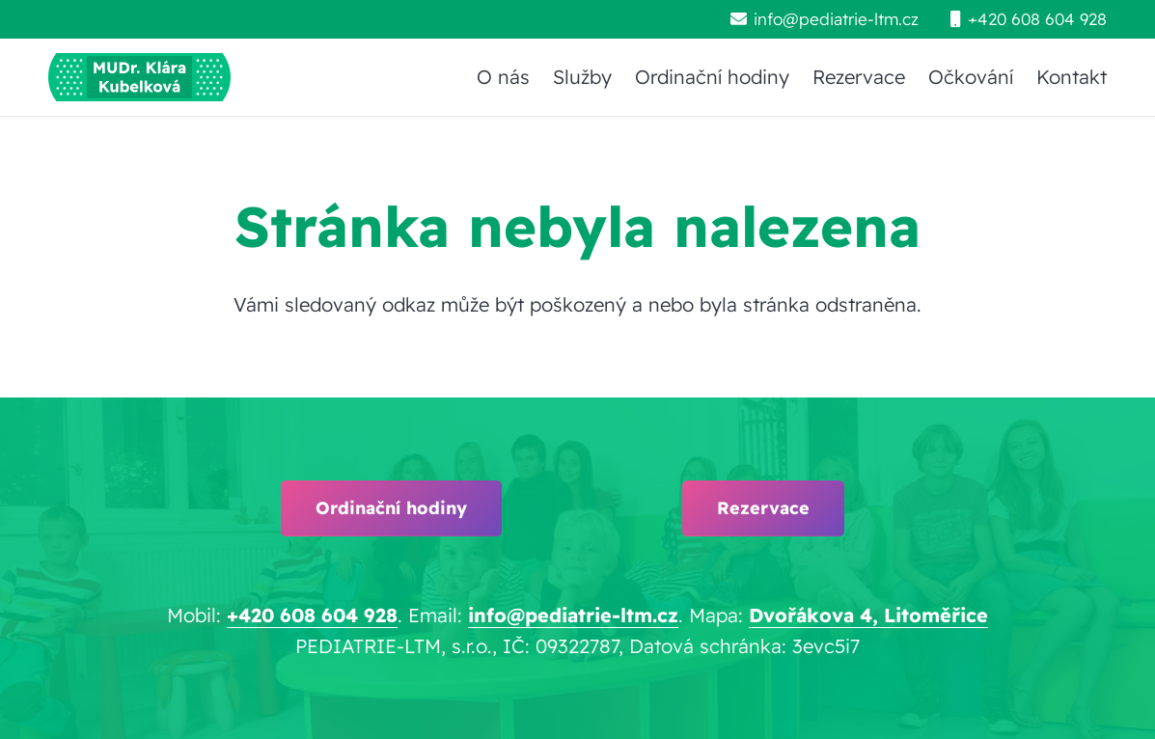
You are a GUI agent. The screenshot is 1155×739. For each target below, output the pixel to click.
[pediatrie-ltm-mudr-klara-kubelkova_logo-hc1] (139, 77)
